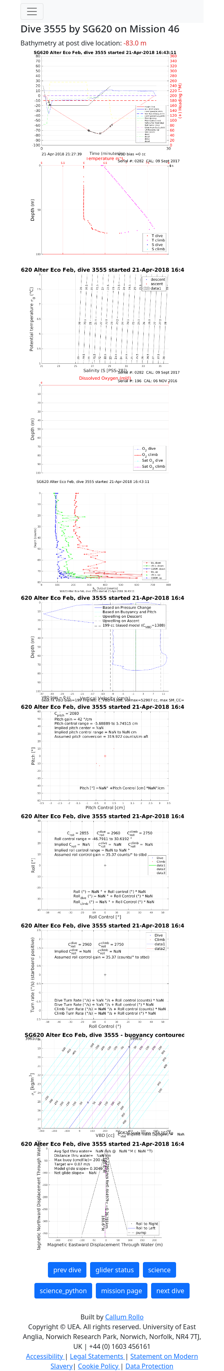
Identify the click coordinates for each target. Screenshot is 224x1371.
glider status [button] (114, 1269)
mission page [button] (121, 1290)
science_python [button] (63, 1290)
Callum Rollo (124, 1316)
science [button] (159, 1269)
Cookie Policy (99, 1366)
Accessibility (45, 1356)
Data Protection (149, 1366)
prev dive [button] (67, 1269)
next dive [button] (170, 1290)
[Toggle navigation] (31, 11)
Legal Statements (97, 1356)
